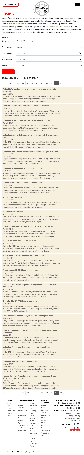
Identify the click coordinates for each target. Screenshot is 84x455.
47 (37, 83)
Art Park (21, 408)
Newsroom (11, 411)
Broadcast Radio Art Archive (57, 27)
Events (9, 408)
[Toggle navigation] (77, 4)
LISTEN (10, 4)
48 (42, 83)
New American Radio (33, 443)
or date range (7, 59)
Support (10, 413)
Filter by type (7, 47)
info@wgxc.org (74, 416)
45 (28, 83)
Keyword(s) (6, 41)
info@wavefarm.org (73, 413)
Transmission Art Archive (16, 24)
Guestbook (22, 430)
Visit (8, 406)
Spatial (20, 423)
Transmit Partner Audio (33, 425)
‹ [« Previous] (3, 83)
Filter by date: (7, 53)
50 (51, 83)
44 (23, 83)
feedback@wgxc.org (72, 418)
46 (33, 83)
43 (18, 83)
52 (61, 83)
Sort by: (4, 65)
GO (8, 72)
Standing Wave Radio (33, 413)
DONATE (10, 13)
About (9, 403)
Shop (9, 416)
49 (47, 83)
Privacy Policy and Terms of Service (32, 452)
